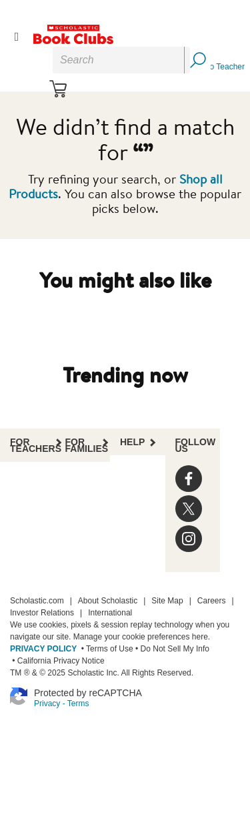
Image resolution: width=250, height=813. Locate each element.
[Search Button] (197, 60)
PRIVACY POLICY (43, 648)
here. (201, 636)
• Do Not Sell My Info (171, 648)
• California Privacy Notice (57, 660)
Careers (211, 600)
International (110, 612)
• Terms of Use (106, 648)
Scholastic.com (37, 600)
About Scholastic (107, 600)
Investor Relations (42, 612)
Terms (78, 703)
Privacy (47, 703)
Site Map (167, 600)
